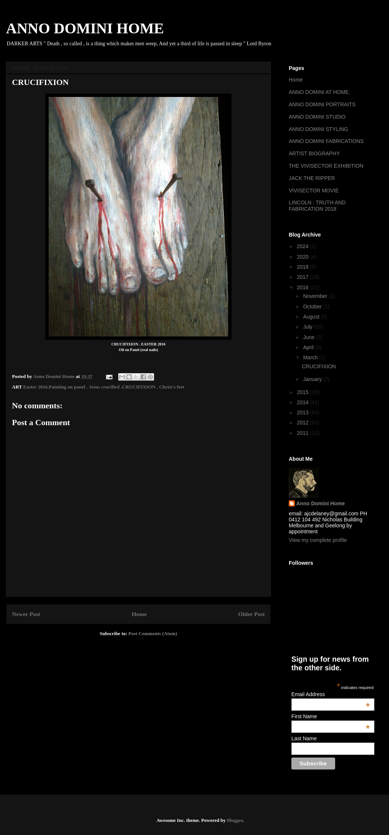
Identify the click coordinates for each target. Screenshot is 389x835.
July (308, 327)
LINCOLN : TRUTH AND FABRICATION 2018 (317, 205)
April (309, 347)
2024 (303, 246)
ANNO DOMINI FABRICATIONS (326, 141)
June (309, 337)
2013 (303, 412)
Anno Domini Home (320, 503)
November (315, 296)
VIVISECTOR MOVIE (314, 190)
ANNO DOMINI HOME (85, 28)
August (312, 317)
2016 (303, 287)
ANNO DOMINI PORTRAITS (322, 104)
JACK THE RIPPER (312, 178)
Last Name (304, 738)
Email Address (330, 694)
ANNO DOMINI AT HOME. (319, 92)
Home (139, 614)
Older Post (251, 614)
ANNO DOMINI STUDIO (317, 117)
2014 (303, 402)
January (313, 379)
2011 (303, 433)
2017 (303, 277)
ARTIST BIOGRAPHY (314, 153)
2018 (303, 267)
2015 (303, 392)
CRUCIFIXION (319, 366)
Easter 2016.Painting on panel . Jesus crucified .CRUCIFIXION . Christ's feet (103, 387)
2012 (303, 423)
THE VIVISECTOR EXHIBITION (326, 166)
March (311, 357)
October (313, 307)
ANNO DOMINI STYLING (318, 129)
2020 (303, 257)
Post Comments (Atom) (152, 633)
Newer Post (26, 614)
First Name (330, 716)
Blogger (234, 820)
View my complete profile (318, 540)
